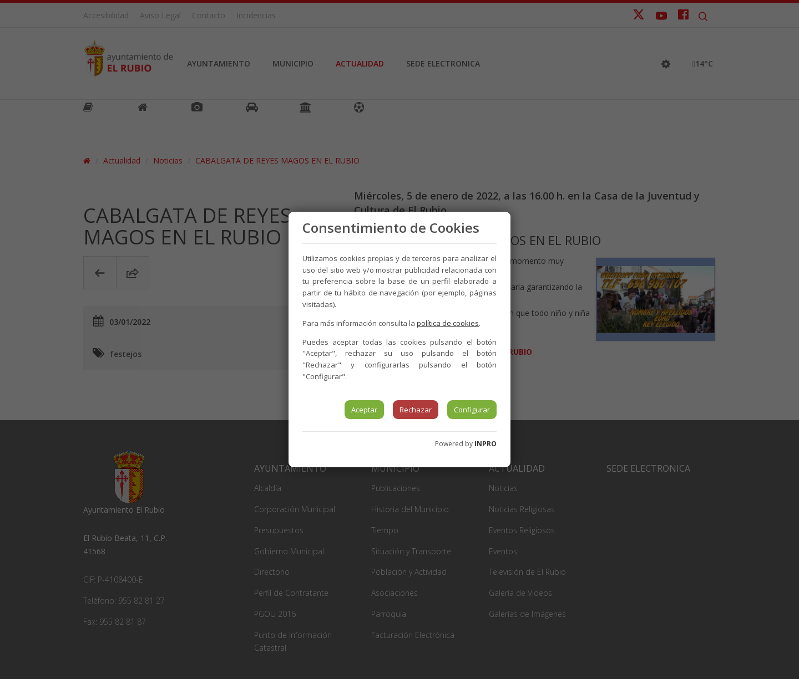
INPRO (485, 443)
